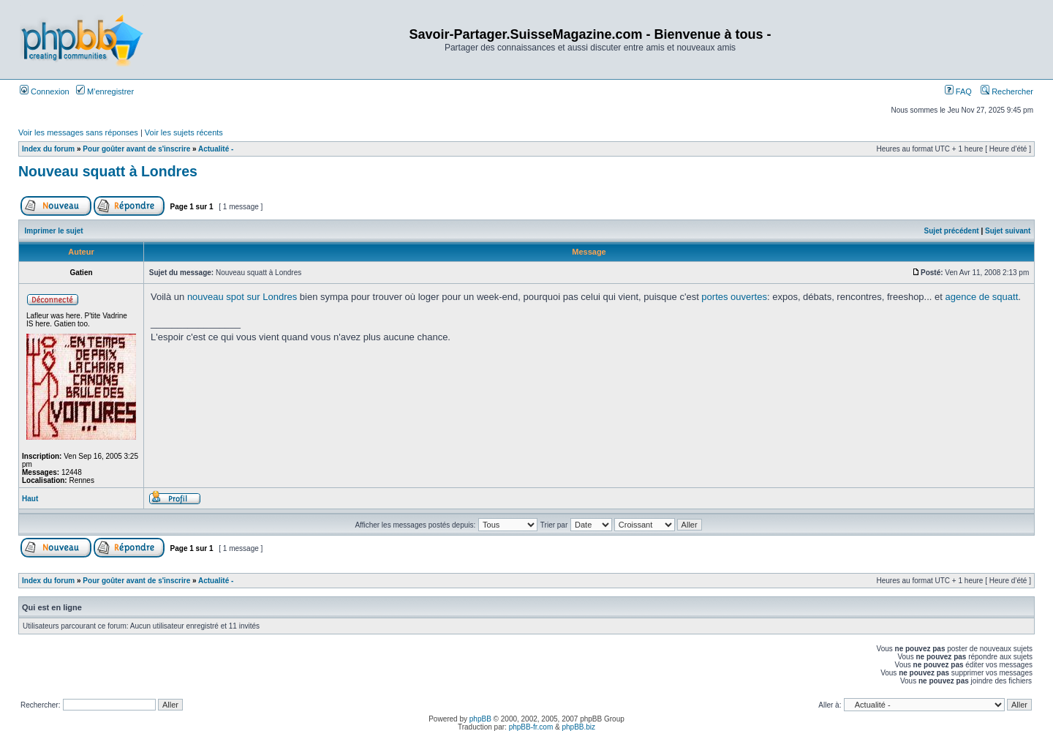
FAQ (958, 91)
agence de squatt (982, 296)
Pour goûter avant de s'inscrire (136, 149)
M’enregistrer (105, 91)
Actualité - (215, 149)
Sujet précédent (951, 231)
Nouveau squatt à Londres (107, 171)
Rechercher (1007, 91)
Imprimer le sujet (54, 231)
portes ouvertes (734, 296)
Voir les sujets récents (184, 132)
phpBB (480, 719)
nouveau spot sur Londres (242, 296)
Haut (30, 499)
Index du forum (48, 149)
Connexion (44, 91)
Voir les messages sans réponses (78, 132)
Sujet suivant (1007, 231)
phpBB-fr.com (531, 727)
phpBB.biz (578, 727)
